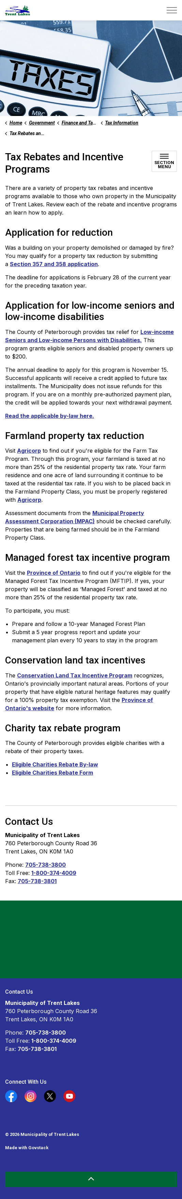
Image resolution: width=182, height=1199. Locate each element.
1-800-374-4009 (53, 872)
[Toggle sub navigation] (164, 161)
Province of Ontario (53, 572)
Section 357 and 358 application (54, 264)
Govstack (38, 1147)
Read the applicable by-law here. (49, 415)
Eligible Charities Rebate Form (52, 772)
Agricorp (29, 450)
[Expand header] (172, 10)
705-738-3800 (45, 864)
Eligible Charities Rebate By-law (55, 764)
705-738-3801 (37, 881)
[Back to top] (91, 1179)
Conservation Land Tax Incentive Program (74, 675)
